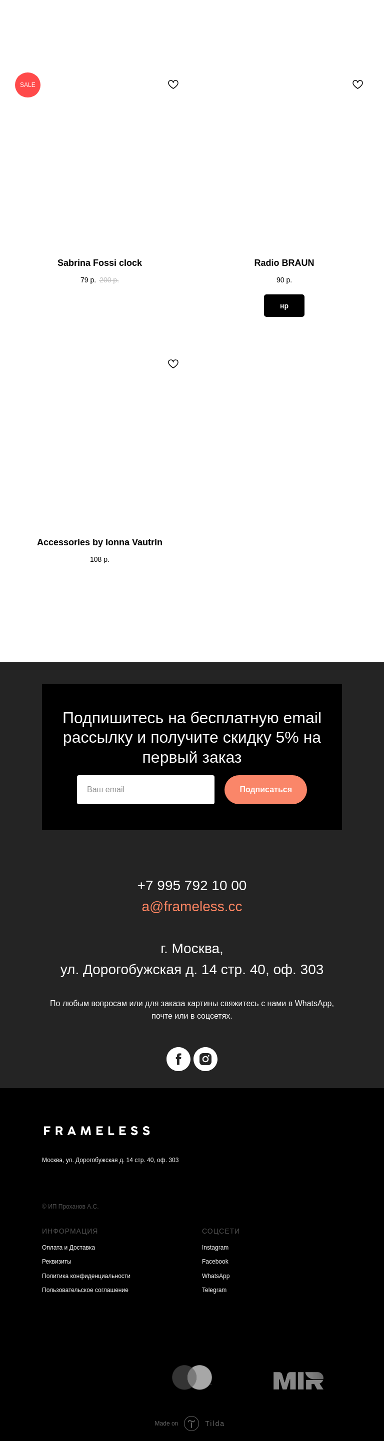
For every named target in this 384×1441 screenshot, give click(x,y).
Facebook (215, 1261)
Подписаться (266, 789)
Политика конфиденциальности (86, 1276)
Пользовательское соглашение (85, 1290)
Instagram (215, 1247)
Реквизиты (57, 1261)
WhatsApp (216, 1276)
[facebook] (178, 1059)
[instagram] (206, 1059)
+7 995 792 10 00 (192, 885)
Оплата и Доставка (68, 1247)
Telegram (214, 1290)
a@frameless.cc (192, 906)
